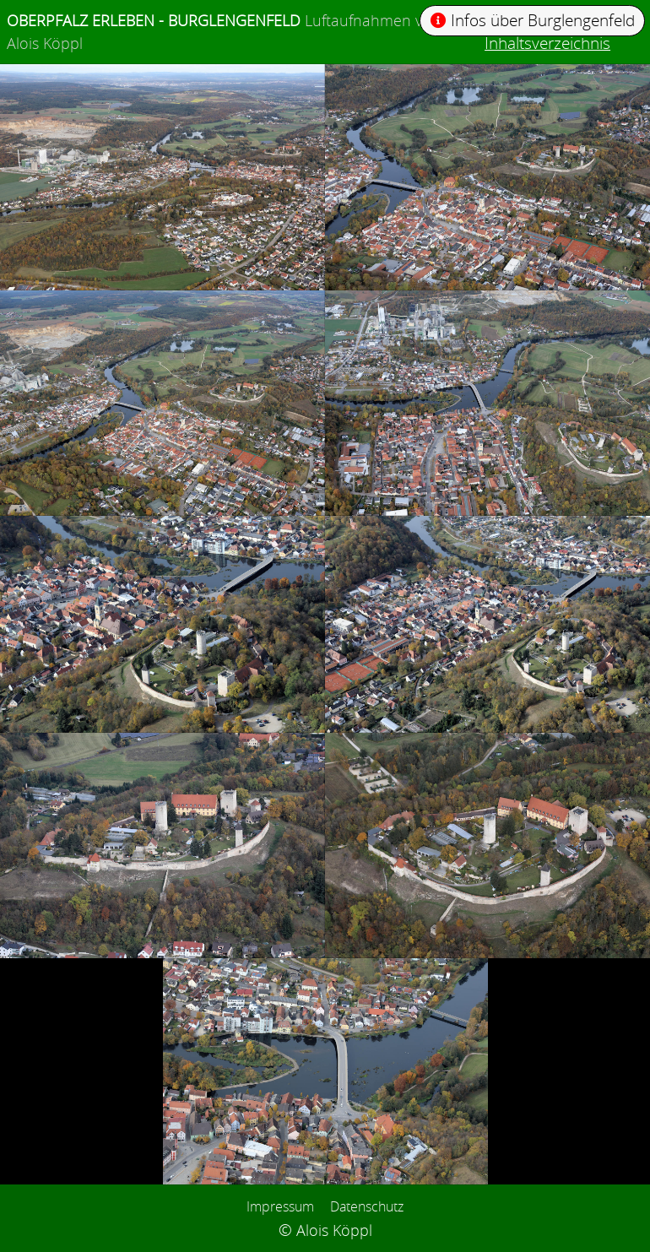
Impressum (280, 1207)
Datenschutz (367, 1207)
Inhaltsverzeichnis (547, 42)
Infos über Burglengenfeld (533, 19)
